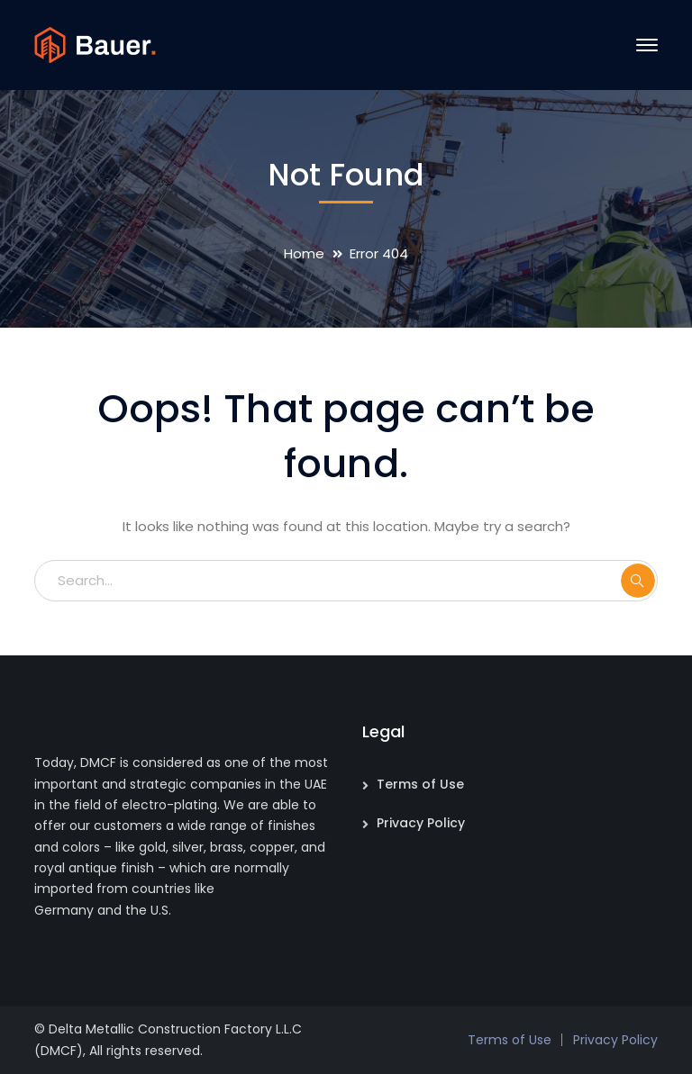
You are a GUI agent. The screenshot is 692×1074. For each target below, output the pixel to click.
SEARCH (638, 581)
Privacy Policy (421, 823)
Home (304, 253)
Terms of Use (420, 784)
